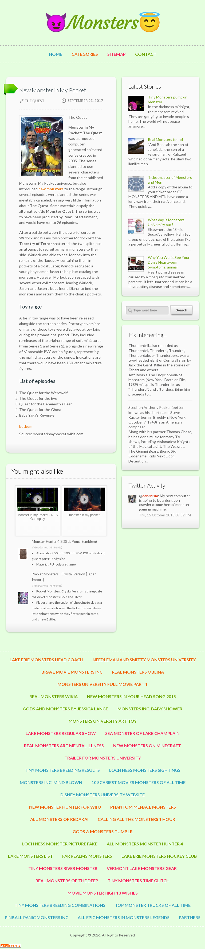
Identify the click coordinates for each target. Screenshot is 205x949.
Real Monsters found (165, 139)
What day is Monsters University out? (166, 222)
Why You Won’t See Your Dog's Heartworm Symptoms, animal (169, 262)
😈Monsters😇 (102, 22)
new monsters (51, 189)
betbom (25, 426)
